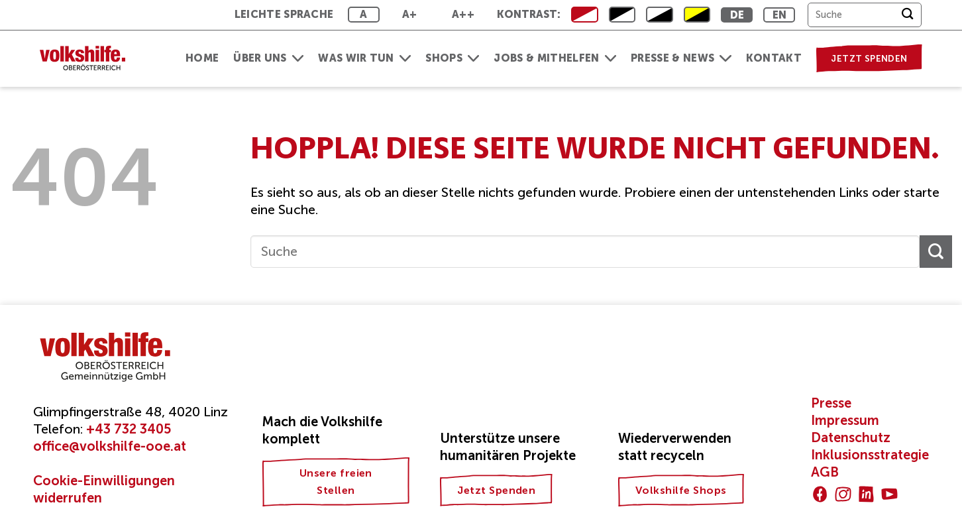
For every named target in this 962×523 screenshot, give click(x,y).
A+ (409, 14)
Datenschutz (850, 437)
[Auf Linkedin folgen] (866, 494)
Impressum (845, 420)
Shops (452, 58)
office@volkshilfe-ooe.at (109, 446)
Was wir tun (364, 58)
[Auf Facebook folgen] (820, 494)
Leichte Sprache (284, 14)
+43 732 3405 (128, 429)
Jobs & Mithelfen (555, 58)
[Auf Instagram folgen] (843, 494)
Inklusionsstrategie (870, 455)
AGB (825, 472)
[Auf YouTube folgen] (889, 494)
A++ (463, 14)
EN (780, 15)
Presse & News (681, 58)
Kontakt (774, 58)
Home (202, 58)
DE (737, 15)
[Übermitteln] (907, 15)
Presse (831, 403)
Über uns (268, 58)
